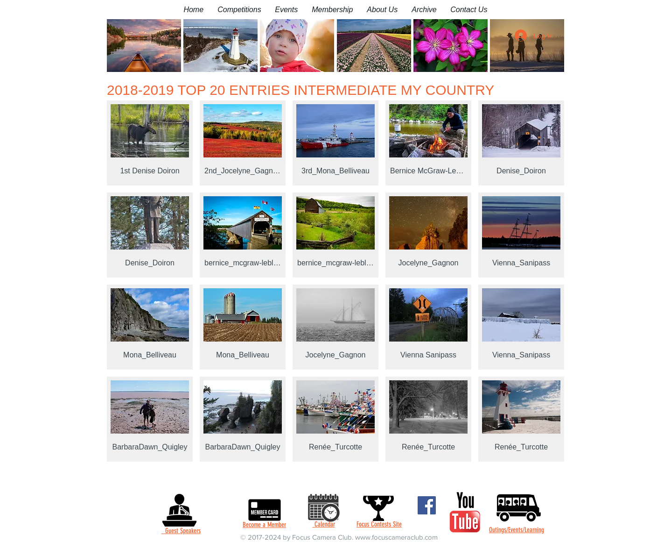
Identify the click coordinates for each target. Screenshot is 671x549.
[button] (239, 9)
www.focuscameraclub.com (396, 537)
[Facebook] (427, 505)
